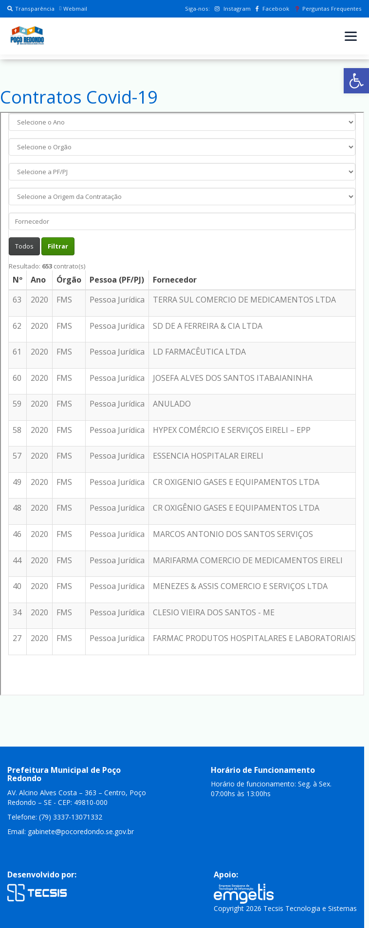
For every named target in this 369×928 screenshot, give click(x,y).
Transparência (31, 8)
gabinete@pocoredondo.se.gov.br (81, 831)
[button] (356, 80)
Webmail (73, 8)
